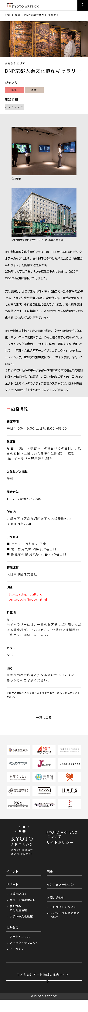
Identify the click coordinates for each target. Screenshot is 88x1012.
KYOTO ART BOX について (61, 834)
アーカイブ (17, 949)
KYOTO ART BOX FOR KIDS (41, 987)
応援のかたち (18, 894)
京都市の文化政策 (21, 916)
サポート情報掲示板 (23, 900)
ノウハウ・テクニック (24, 943)
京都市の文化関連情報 (18, 908)
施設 (18, 15)
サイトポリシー (59, 842)
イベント (12, 872)
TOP (8, 15)
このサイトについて (63, 907)
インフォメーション (60, 885)
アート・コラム (20, 936)
